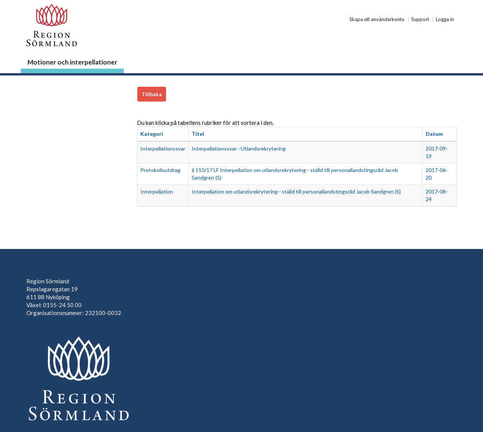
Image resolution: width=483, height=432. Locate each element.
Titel (198, 134)
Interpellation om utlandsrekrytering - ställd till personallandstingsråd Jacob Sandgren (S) (296, 191)
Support (420, 19)
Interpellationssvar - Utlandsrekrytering (239, 148)
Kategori (151, 134)
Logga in (445, 19)
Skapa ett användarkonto (377, 19)
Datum (434, 134)
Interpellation (156, 191)
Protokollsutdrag (160, 170)
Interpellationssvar (162, 148)
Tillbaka (152, 94)
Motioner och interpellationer (72, 62)
